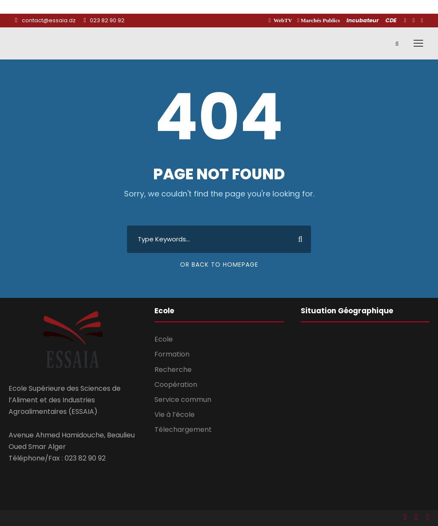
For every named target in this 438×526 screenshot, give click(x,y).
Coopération (175, 384)
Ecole (163, 339)
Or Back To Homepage (219, 264)
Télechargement (183, 429)
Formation (171, 354)
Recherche (173, 369)
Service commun (182, 399)
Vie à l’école (174, 414)
